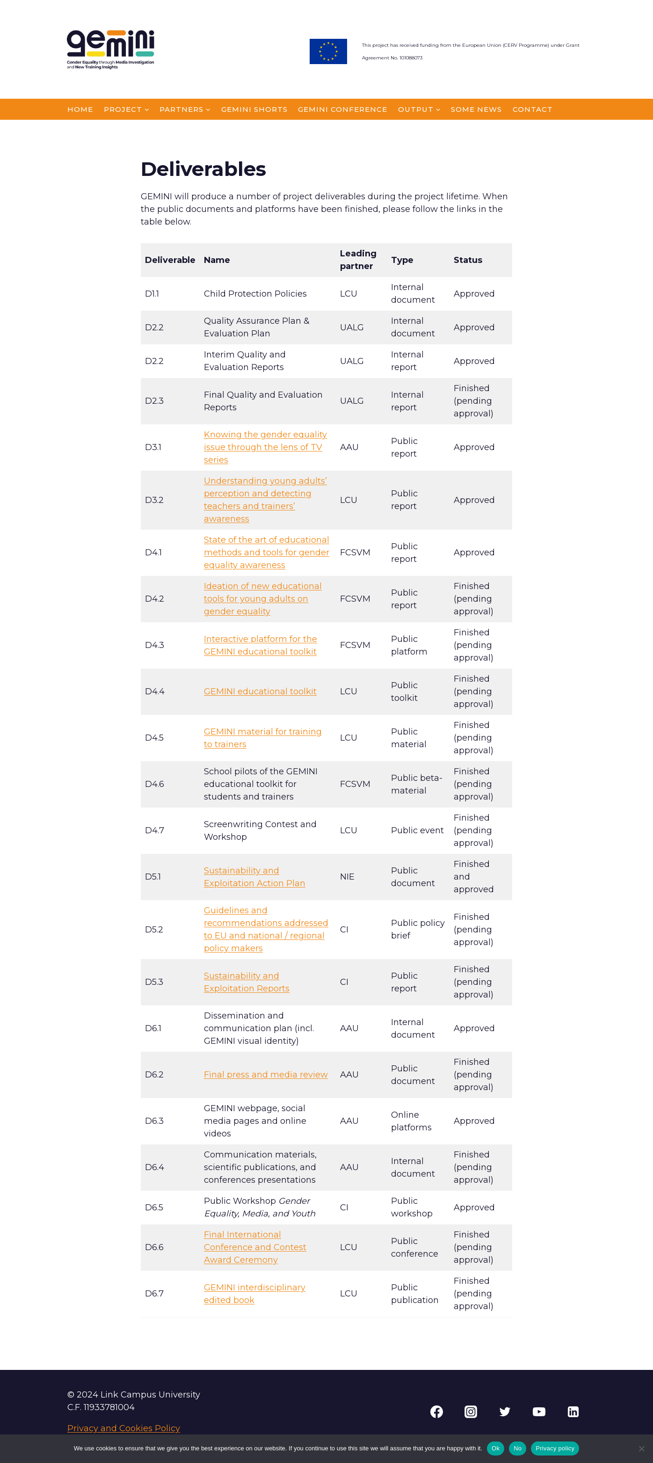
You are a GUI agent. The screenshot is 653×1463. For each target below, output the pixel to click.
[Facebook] (436, 1412)
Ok (496, 1448)
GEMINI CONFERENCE (342, 109)
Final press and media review (266, 1075)
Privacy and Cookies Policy (123, 1428)
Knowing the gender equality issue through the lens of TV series (265, 447)
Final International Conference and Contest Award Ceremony (255, 1247)
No (518, 1448)
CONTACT (533, 109)
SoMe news (476, 109)
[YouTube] (538, 1412)
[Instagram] (470, 1412)
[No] (641, 1448)
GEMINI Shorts (254, 109)
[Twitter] (504, 1412)
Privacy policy (555, 1448)
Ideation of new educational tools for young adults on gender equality (263, 599)
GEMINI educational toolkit (260, 691)
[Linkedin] (573, 1412)
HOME (80, 109)
